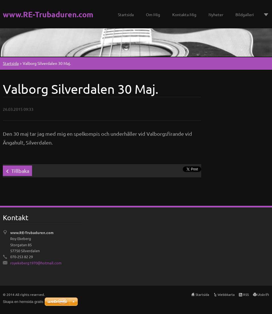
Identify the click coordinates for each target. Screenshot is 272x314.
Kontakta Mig (184, 14)
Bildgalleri (244, 14)
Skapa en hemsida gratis (23, 302)
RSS (246, 294)
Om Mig (153, 14)
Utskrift (263, 294)
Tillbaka (20, 171)
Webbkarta (226, 294)
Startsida (126, 14)
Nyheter (216, 14)
